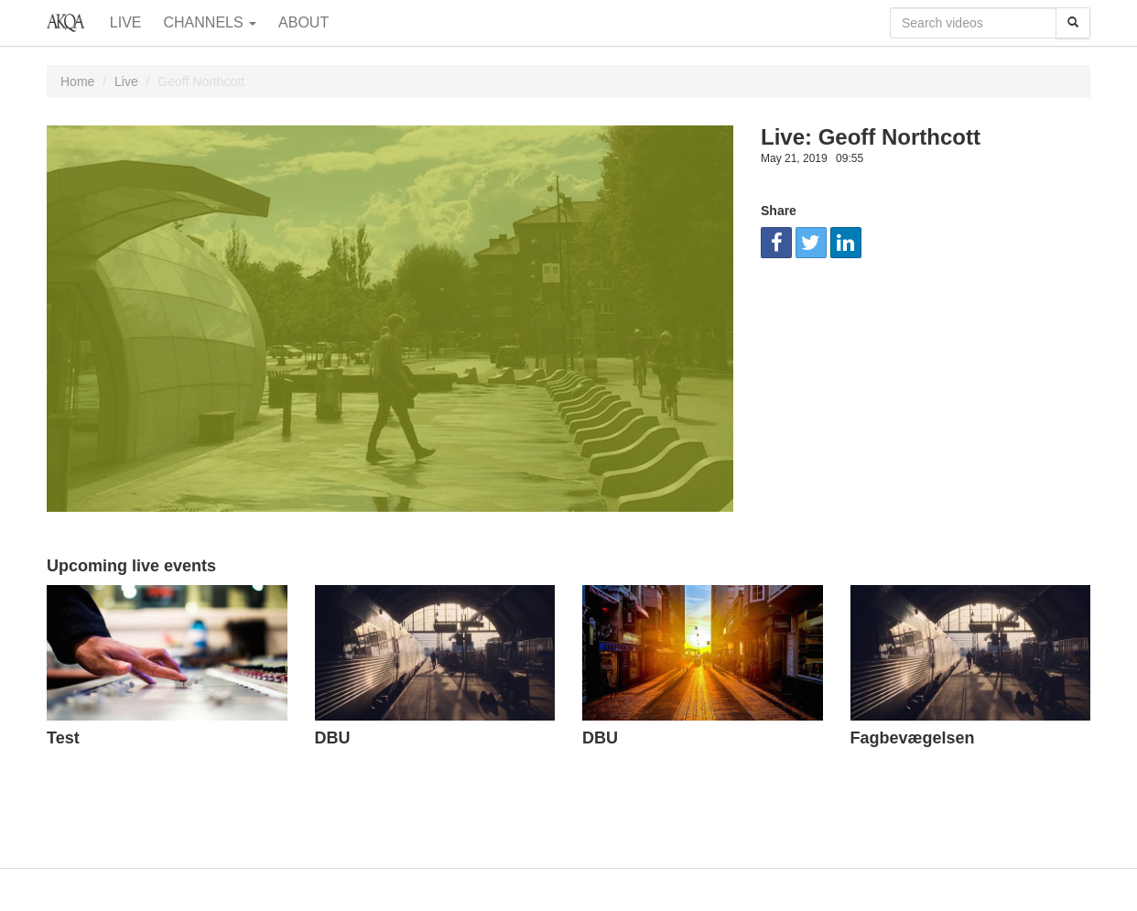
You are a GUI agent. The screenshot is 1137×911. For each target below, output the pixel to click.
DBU (333, 738)
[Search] (1073, 22)
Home (77, 81)
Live (126, 22)
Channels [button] (210, 22)
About (303, 22)
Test (63, 738)
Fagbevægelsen (912, 738)
